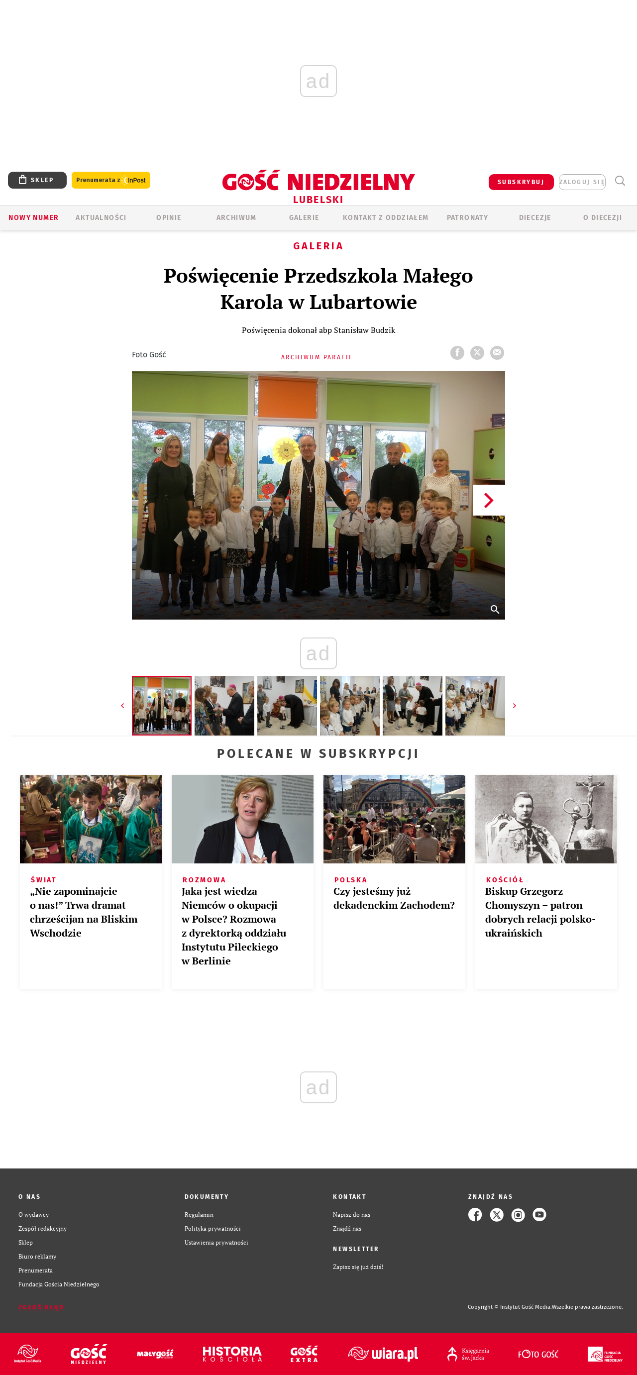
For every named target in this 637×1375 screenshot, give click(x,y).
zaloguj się (582, 182)
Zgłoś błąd (41, 1307)
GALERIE (304, 217)
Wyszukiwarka (620, 181)
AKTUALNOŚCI (101, 217)
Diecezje (535, 217)
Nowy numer (33, 217)
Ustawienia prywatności (216, 1242)
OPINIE (168, 217)
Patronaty (468, 217)
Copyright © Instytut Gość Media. (510, 1307)
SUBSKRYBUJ (521, 182)
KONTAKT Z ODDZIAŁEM (386, 217)
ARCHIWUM (236, 217)
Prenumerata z (111, 180)
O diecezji (602, 217)
